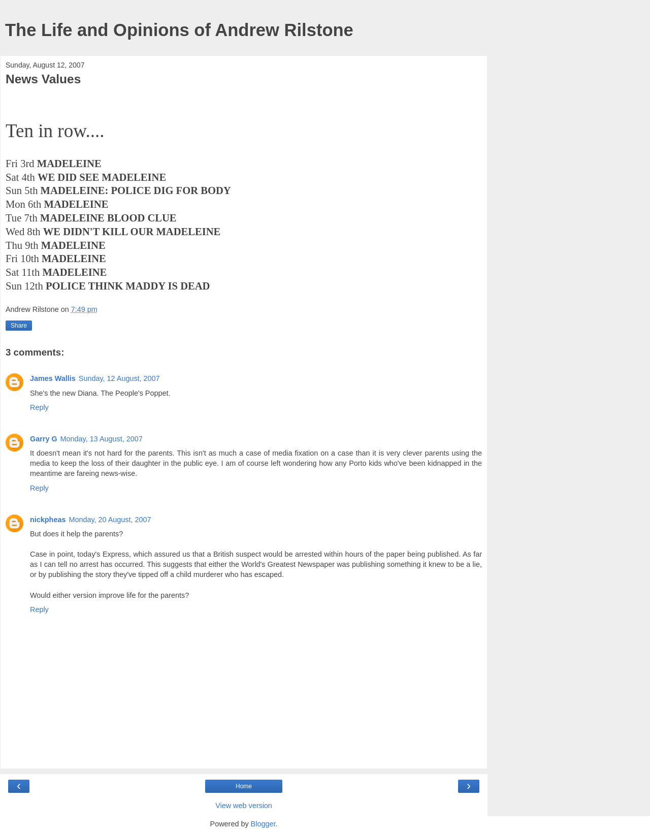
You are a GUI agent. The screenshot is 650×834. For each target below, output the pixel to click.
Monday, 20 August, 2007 (110, 520)
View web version (243, 805)
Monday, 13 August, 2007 (101, 439)
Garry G (43, 439)
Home (244, 786)
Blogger (263, 824)
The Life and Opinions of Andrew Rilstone (179, 30)
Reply (39, 407)
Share (19, 325)
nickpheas (48, 520)
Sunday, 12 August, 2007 (119, 378)
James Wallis (53, 378)
